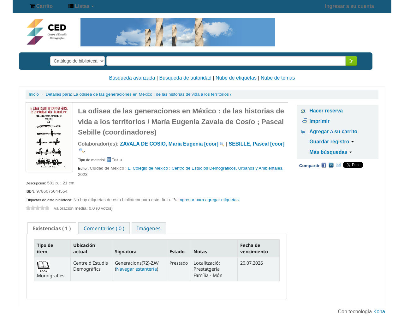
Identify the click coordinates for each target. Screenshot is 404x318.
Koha (379, 311)
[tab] (51, 228)
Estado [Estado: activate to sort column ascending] (177, 252)
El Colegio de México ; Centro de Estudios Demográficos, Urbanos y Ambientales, (205, 168)
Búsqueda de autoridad (185, 78)
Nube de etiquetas (236, 78)
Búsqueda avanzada (132, 78)
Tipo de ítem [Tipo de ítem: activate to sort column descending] (45, 248)
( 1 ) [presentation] (52, 228)
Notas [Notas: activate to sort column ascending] (200, 252)
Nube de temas (278, 78)
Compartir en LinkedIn (331, 165)
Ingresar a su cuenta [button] (349, 6)
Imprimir (319, 121)
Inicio (34, 94)
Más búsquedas (330, 152)
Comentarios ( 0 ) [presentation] (104, 228)
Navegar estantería (136, 269)
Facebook (324, 165)
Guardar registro (331, 141)
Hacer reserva (326, 110)
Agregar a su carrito (333, 131)
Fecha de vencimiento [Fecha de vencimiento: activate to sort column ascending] (254, 248)
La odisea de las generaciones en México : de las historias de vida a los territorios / (138, 94)
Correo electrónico (338, 165)
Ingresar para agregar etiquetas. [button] (209, 199)
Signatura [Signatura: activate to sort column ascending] (126, 252)
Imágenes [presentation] (149, 228)
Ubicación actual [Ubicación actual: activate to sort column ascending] (84, 248)
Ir (351, 61)
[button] (41, 6)
